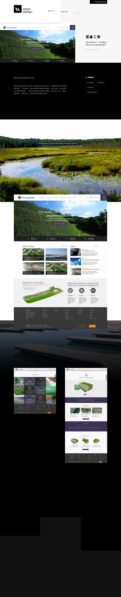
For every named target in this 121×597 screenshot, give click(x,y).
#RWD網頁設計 (92, 100)
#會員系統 (90, 91)
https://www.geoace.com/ (93, 49)
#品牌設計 (90, 95)
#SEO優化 (100, 91)
